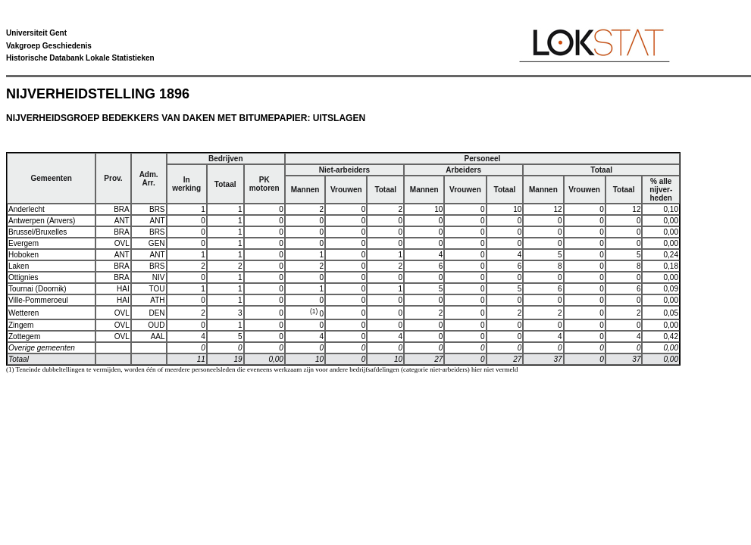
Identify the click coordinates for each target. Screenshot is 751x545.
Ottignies (23, 277)
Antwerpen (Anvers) (41, 220)
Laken (18, 266)
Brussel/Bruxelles (37, 232)
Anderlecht (26, 209)
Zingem (20, 325)
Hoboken (23, 255)
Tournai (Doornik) (37, 289)
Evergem (23, 243)
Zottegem (24, 336)
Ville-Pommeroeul (38, 300)
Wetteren (23, 313)
